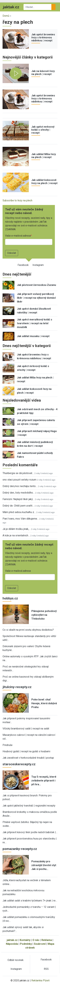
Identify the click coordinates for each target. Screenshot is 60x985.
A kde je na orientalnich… (16, 535)
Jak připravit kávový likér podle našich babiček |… (30, 832)
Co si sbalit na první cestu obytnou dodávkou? (28, 629)
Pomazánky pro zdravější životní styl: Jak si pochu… (43, 865)
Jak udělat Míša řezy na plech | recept (43, 156)
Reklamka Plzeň (40, 980)
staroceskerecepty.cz (19, 764)
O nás (35, 940)
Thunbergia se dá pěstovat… (18, 473)
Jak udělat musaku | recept (33, 336)
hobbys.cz (10, 598)
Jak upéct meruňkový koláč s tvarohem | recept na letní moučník (34, 323)
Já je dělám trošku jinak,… (16, 528)
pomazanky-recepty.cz (20, 849)
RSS (46, 968)
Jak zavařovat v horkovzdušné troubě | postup (28, 757)
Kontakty (25, 940)
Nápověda (12, 943)
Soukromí (40, 943)
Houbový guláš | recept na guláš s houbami (26, 751)
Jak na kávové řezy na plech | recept (43, 73)
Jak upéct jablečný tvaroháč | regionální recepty (29, 805)
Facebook (23, 265)
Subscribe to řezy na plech (17, 200)
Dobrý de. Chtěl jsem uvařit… (18, 505)
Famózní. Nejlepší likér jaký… (18, 499)
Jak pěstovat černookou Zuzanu (36, 284)
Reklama (46, 940)
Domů (6, 15)
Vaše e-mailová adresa (18, 235)
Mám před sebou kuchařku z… (19, 512)
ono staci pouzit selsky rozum (19, 479)
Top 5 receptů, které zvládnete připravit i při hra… (43, 780)
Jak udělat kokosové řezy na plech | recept (44, 182)
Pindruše (7, 745)
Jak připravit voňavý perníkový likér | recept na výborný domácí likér (36, 298)
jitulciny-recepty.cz (17, 687)
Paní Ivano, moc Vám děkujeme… (21, 518)
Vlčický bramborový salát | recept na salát (26, 728)
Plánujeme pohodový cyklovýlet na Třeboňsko (44, 615)
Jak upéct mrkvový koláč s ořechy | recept (42, 129)
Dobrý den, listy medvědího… (19, 492)
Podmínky (26, 943)
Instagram (38, 265)
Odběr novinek (16, 960)
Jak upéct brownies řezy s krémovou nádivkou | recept (43, 37)
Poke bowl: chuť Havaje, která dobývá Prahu (44, 703)
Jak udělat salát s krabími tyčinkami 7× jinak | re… (30, 900)
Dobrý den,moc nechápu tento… (20, 486)
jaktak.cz (12, 940)
